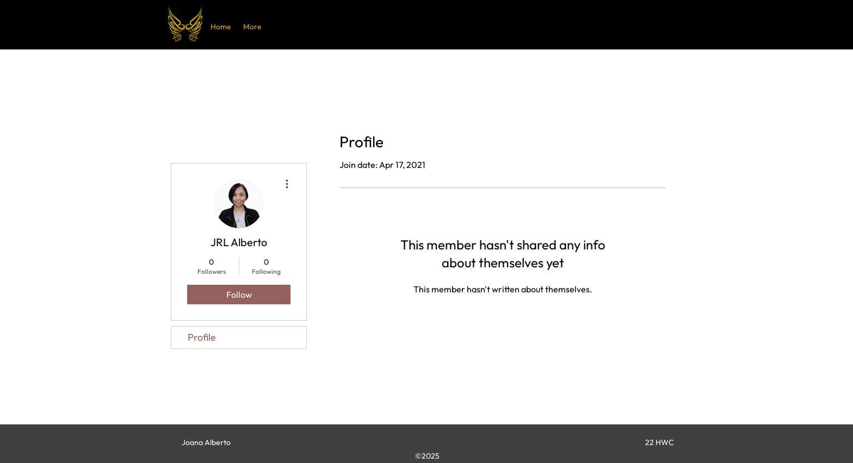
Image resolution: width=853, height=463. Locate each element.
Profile (202, 337)
